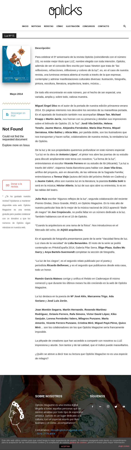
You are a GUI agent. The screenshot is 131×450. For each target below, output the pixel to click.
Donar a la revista (14, 185)
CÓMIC (59, 26)
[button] (124, 26)
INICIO (25, 26)
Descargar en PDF (15, 114)
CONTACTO (103, 26)
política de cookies (78, 442)
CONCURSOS (89, 26)
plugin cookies (124, 446)
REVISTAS (48, 26)
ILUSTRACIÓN (72, 26)
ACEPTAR (65, 446)
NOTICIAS (36, 26)
